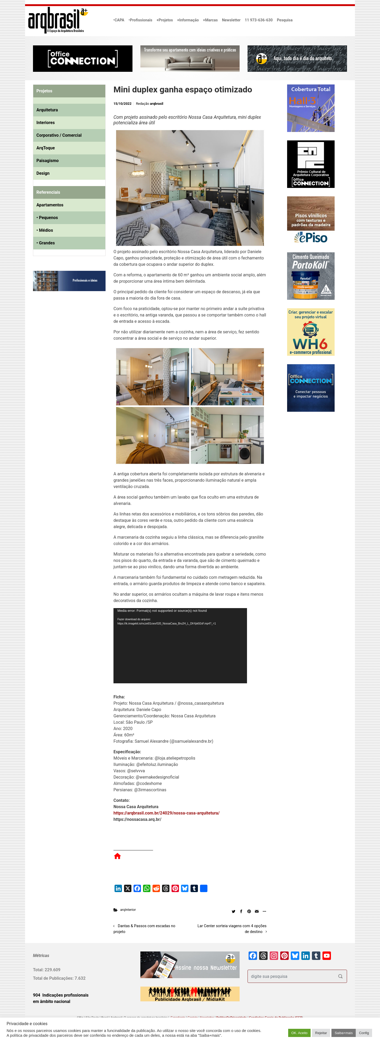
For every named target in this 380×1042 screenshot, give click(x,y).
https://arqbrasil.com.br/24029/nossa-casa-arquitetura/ (166, 813)
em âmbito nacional (51, 1001)
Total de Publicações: (54, 978)
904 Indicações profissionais (61, 995)
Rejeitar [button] (321, 1033)
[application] (180, 645)
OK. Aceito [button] (299, 1033)
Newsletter (231, 20)
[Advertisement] (66, 349)
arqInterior (128, 910)
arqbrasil (156, 104)
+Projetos (164, 20)
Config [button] (364, 1033)
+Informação (188, 20)
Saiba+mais (344, 1033)
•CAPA (118, 20)
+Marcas (210, 20)
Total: (39, 969)
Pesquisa (284, 20)
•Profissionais (140, 20)
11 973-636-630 (259, 20)
